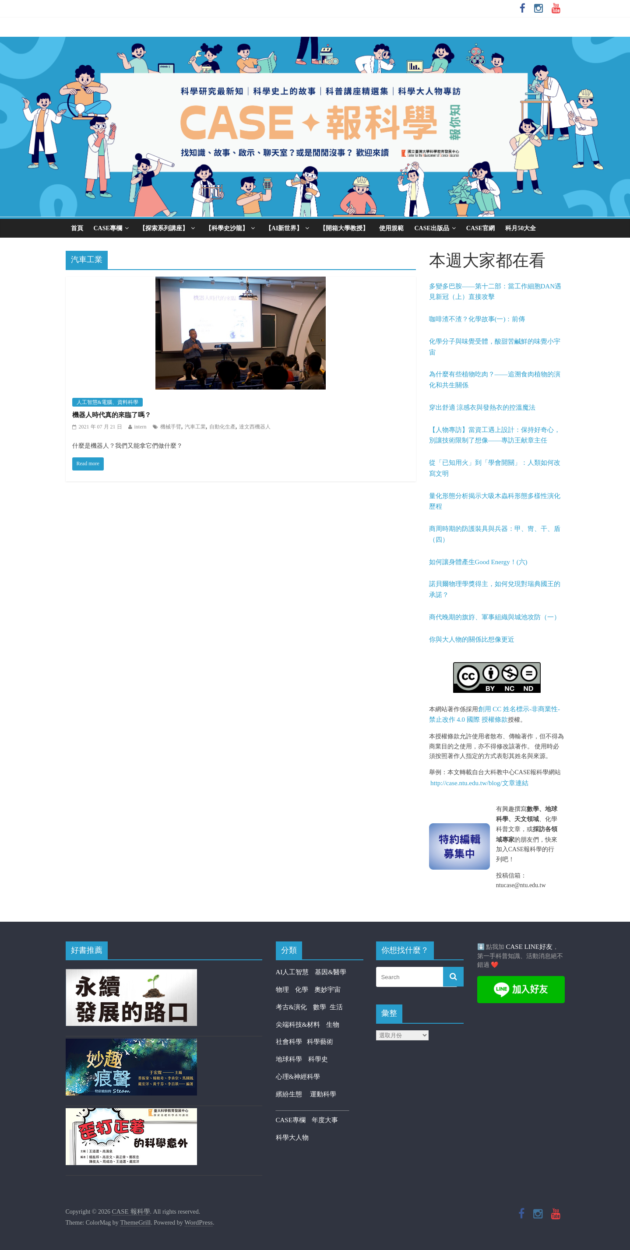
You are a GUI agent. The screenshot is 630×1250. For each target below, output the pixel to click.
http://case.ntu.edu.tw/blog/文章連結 (479, 783)
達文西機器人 (255, 427)
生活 (336, 1007)
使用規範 (391, 228)
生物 (332, 1024)
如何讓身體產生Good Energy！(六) (478, 561)
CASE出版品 (431, 228)
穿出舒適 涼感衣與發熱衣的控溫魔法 (482, 407)
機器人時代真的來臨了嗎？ (111, 414)
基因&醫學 (330, 972)
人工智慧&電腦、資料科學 (107, 402)
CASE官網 (480, 228)
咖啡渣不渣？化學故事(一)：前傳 (477, 319)
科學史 (318, 1059)
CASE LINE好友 (529, 946)
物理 (282, 989)
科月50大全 (520, 228)
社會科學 (291, 1041)
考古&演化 (291, 1007)
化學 (301, 989)
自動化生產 (222, 427)
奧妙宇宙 (327, 989)
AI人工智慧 (292, 972)
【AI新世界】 (284, 228)
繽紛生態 (293, 1094)
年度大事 (325, 1120)
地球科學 (289, 1059)
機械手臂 (170, 427)
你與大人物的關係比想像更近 (471, 639)
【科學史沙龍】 (226, 228)
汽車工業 (195, 427)
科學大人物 (292, 1137)
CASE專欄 (108, 228)
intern (140, 427)
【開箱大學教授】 (344, 228)
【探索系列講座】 (163, 228)
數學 (321, 1007)
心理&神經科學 (298, 1076)
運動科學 (323, 1094)
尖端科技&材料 (298, 1024)
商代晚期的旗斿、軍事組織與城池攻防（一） (494, 617)
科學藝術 (320, 1041)
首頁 (77, 228)
